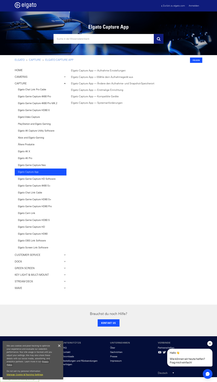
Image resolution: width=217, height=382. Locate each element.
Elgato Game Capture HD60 (33, 233)
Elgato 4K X (24, 151)
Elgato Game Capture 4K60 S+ (34, 185)
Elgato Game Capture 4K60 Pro (34, 96)
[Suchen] (108, 39)
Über (112, 347)
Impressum (116, 360)
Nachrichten (116, 352)
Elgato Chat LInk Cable (30, 192)
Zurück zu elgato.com (173, 5)
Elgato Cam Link (26, 213)
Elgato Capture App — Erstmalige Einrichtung (97, 89)
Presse (113, 356)
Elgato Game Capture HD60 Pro (35, 206)
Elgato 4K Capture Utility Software (36, 130)
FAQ (64, 347)
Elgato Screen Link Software (33, 247)
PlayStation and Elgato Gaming (34, 123)
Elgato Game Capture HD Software (36, 178)
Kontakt (66, 352)
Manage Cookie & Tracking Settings (25, 374)
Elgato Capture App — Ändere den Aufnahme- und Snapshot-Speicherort (112, 83)
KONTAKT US (108, 322)
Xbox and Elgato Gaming (31, 137)
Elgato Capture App (59, 59)
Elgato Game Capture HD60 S (34, 220)
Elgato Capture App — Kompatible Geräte (95, 96)
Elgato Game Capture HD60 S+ (34, 199)
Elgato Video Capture (29, 116)
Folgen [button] (196, 60)
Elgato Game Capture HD (31, 226)
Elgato (20, 59)
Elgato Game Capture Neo (32, 165)
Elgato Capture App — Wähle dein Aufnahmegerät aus (102, 77)
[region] (33, 360)
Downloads (68, 356)
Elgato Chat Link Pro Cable (32, 89)
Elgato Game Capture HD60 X (34, 110)
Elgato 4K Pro (25, 158)
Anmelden (194, 5)
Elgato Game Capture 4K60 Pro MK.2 (37, 103)
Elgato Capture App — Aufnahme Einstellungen (98, 70)
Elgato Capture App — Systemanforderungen (97, 102)
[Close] (59, 345)
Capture (35, 59)
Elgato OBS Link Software (32, 240)
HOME (19, 70)
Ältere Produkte (26, 144)
